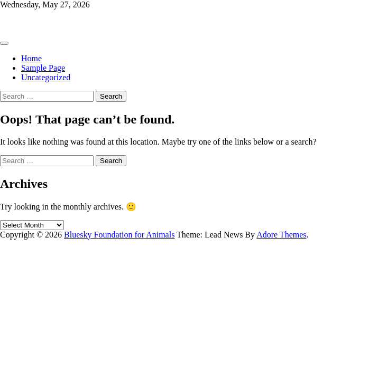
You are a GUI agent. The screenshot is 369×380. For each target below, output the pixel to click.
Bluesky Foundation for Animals (55, 22)
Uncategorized (45, 77)
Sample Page (43, 67)
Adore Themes (281, 234)
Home (31, 58)
